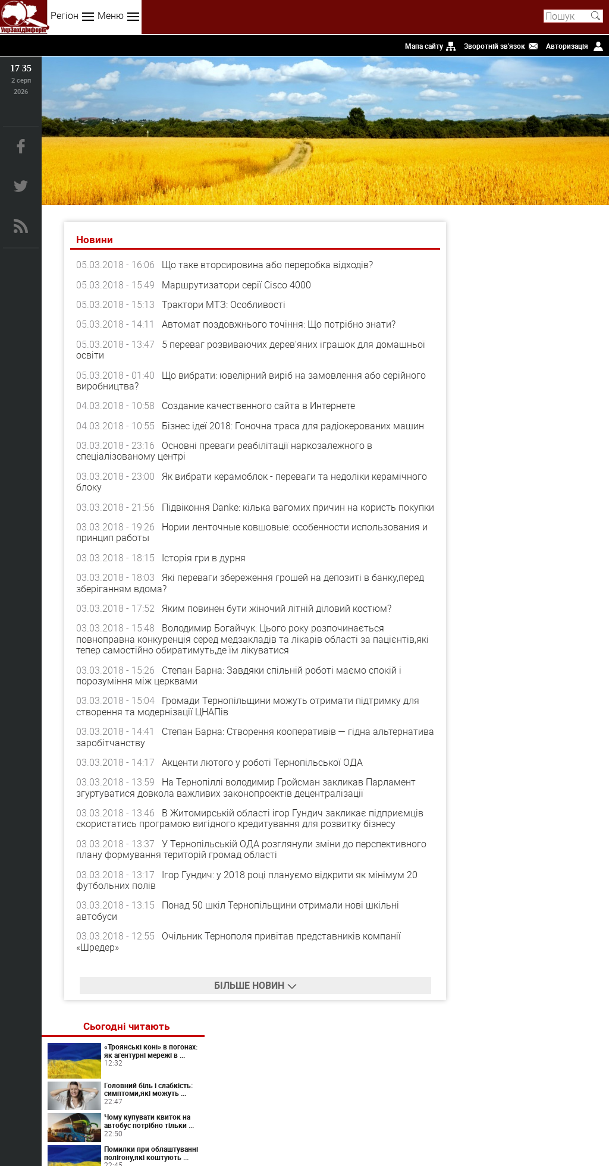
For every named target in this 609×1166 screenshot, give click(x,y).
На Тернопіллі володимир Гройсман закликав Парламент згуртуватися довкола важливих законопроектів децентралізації (247, 798)
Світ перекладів (543, 492)
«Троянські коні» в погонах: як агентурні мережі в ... (562, 254)
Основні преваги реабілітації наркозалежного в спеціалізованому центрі (225, 451)
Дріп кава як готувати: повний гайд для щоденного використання (561, 619)
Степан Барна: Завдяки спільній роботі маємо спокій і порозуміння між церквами (240, 686)
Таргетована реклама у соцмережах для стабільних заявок (562, 579)
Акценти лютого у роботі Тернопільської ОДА (263, 773)
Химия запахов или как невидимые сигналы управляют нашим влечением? (560, 757)
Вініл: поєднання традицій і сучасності (562, 793)
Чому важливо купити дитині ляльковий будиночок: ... (551, 420)
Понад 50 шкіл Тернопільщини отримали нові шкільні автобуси (238, 922)
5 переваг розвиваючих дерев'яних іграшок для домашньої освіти (226, 350)
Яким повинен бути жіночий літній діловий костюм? (278, 619)
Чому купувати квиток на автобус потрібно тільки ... (557, 336)
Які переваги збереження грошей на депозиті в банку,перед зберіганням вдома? (251, 594)
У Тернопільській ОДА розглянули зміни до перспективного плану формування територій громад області (215, 860)
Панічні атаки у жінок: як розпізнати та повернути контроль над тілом (561, 713)
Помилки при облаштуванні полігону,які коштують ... (549, 376)
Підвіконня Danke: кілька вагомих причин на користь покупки (237, 512)
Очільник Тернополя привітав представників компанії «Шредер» (239, 952)
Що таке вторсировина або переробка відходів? (268, 265)
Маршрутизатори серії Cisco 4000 (237, 284)
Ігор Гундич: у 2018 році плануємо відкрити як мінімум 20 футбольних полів (248, 891)
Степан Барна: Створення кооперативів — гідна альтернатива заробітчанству (224, 748)
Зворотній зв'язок (494, 46)
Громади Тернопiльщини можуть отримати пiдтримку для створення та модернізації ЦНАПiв (248, 717)
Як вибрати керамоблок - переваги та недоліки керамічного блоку (224, 482)
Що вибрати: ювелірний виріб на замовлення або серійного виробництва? (229, 380)
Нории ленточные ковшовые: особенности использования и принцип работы (249, 543)
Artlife (543, 674)
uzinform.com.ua (302, 1122)
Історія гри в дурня (205, 569)
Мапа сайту (424, 46)
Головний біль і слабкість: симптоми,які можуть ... (552, 296)
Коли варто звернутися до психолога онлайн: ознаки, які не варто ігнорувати (532, 535)
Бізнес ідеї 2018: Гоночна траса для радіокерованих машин (294, 425)
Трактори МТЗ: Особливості (225, 304)
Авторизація (567, 46)
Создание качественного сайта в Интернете (259, 406)
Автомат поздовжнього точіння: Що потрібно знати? (280, 324)
